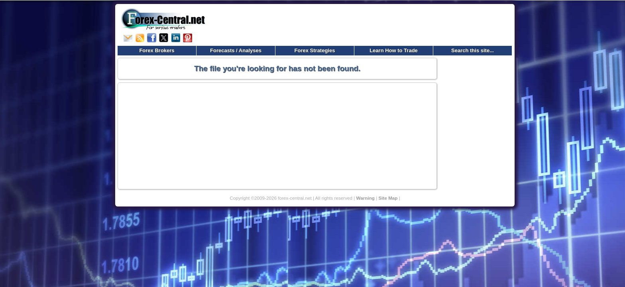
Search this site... (472, 50)
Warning (365, 198)
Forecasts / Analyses (235, 50)
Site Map (387, 198)
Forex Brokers (156, 50)
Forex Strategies (315, 50)
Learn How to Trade (393, 50)
